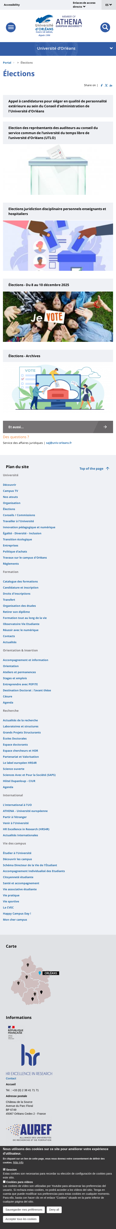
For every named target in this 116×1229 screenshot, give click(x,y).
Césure (7, 696)
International (13, 795)
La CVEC (8, 907)
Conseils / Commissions (19, 515)
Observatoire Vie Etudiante (21, 624)
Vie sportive (11, 901)
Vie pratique (11, 895)
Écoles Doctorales (15, 738)
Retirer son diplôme (16, 612)
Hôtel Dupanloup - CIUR (19, 781)
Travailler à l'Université (18, 521)
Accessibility (12, 4)
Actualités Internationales (20, 835)
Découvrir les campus (17, 859)
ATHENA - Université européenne (25, 811)
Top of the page (91, 468)
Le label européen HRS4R (20, 763)
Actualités (9, 642)
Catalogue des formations (20, 581)
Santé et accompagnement (21, 883)
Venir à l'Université (16, 823)
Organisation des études (19, 606)
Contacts (9, 636)
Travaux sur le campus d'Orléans (25, 557)
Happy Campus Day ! (17, 913)
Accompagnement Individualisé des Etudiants (34, 871)
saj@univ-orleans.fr (59, 443)
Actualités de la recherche (20, 720)
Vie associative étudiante (20, 889)
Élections (9, 509)
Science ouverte (13, 769)
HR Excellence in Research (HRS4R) (26, 829)
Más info (18, 1168)
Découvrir (9, 485)
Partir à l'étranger (15, 817)
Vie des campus (14, 843)
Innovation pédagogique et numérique (29, 527)
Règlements (11, 563)
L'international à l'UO (17, 805)
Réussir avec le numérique (20, 630)
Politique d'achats (15, 551)
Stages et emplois (15, 678)
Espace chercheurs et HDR (20, 750)
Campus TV (10, 491)
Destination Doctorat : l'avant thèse (27, 690)
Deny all (54, 1215)
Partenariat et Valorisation (21, 757)
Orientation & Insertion (20, 650)
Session (11, 1176)
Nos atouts (10, 497)
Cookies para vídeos (19, 1188)
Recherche (11, 710)
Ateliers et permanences (19, 672)
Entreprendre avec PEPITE (20, 684)
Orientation (11, 666)
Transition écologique (17, 539)
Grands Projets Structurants (22, 732)
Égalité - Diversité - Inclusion (22, 533)
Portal (7, 62)
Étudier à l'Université (17, 853)
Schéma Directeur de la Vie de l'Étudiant (30, 865)
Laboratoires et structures (20, 726)
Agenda (8, 702)
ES (108, 5)
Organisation (11, 503)
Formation (10, 572)
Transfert (9, 599)
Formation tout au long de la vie (25, 618)
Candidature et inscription (20, 587)
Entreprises (10, 545)
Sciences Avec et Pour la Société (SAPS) (29, 775)
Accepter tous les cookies (21, 1225)
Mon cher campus (15, 919)
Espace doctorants (15, 744)
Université (10, 475)
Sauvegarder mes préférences (23, 1215)
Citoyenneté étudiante (18, 877)
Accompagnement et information (25, 660)
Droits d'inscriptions (16, 593)
